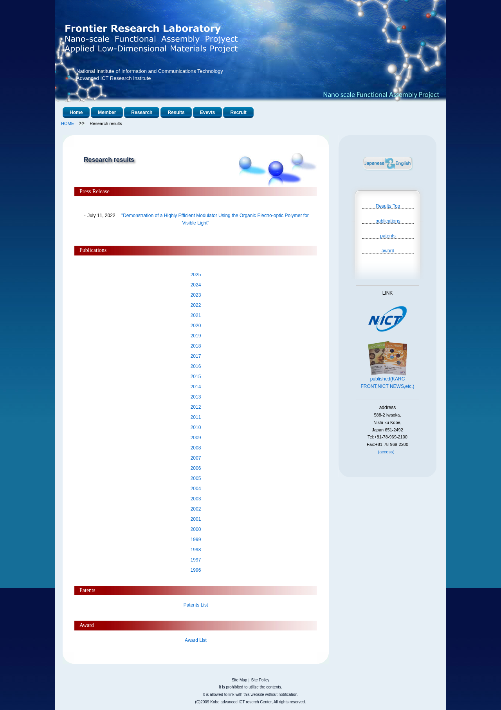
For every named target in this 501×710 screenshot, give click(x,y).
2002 (196, 509)
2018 (196, 346)
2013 (196, 397)
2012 (196, 407)
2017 (196, 356)
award (388, 250)
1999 (196, 539)
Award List (196, 640)
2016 (196, 366)
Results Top (388, 205)
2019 (196, 336)
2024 (196, 285)
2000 (196, 529)
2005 (196, 478)
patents (387, 235)
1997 (196, 560)
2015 (196, 376)
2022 (196, 305)
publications (387, 220)
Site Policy (260, 680)
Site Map (239, 680)
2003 (196, 499)
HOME (67, 123)
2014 (196, 386)
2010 (196, 427)
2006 (196, 468)
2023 (196, 295)
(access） (387, 451)
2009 (196, 437)
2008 (196, 448)
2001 (196, 519)
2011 (196, 417)
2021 (196, 315)
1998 (196, 549)
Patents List (196, 605)
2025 (196, 274)
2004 (196, 488)
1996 (196, 570)
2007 (196, 458)
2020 (196, 325)
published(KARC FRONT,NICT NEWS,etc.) (387, 380)
